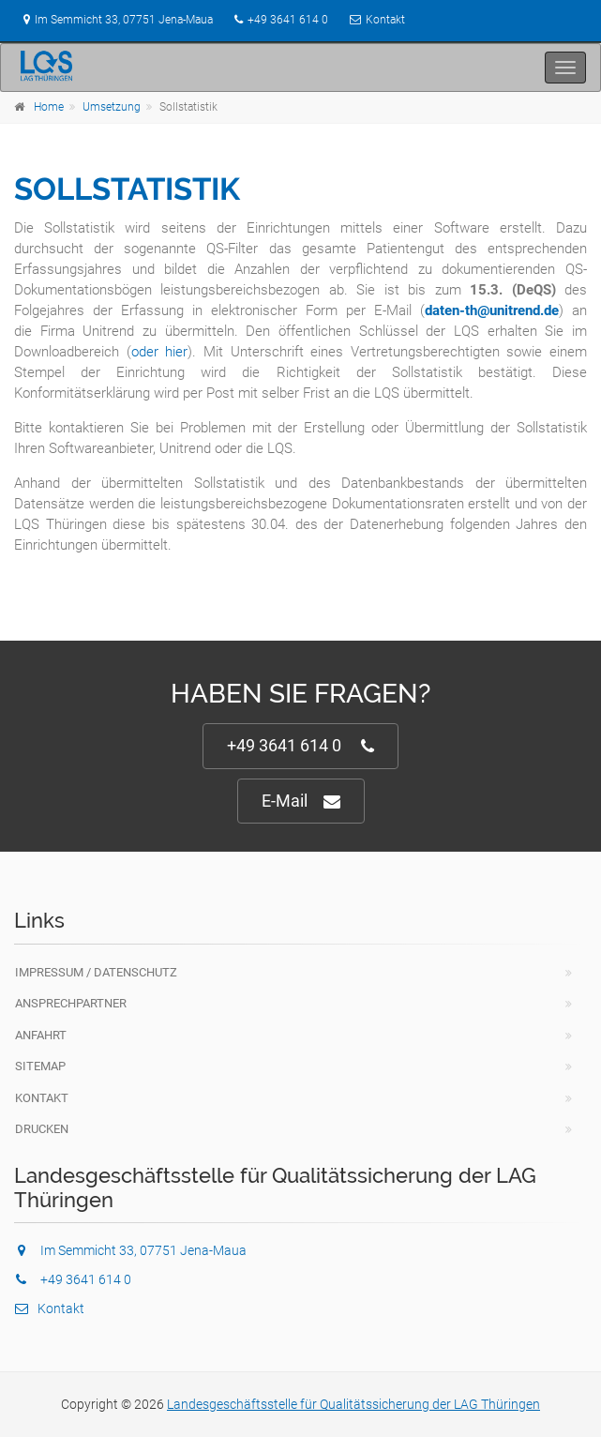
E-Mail (301, 801)
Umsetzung (112, 106)
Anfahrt (41, 1035)
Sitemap (40, 1066)
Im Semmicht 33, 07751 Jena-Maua (113, 19)
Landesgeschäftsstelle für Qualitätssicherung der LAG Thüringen (353, 1404)
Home (49, 106)
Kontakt (385, 19)
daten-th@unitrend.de (492, 310)
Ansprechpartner (71, 1003)
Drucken (41, 1129)
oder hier (159, 351)
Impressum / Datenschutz (96, 972)
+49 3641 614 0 (288, 19)
